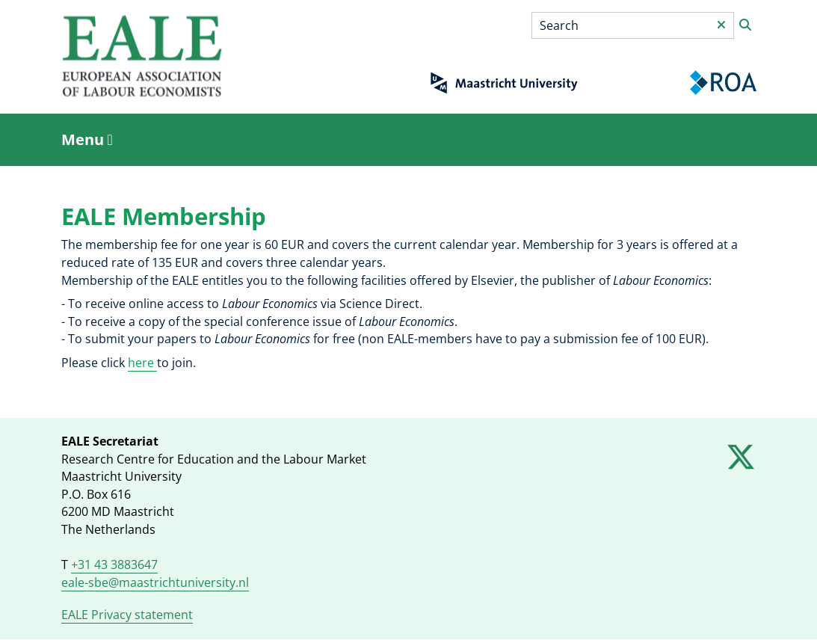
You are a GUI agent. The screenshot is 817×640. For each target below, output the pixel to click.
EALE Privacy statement (127, 614)
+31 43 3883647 (114, 564)
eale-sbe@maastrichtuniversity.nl (155, 582)
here (142, 362)
